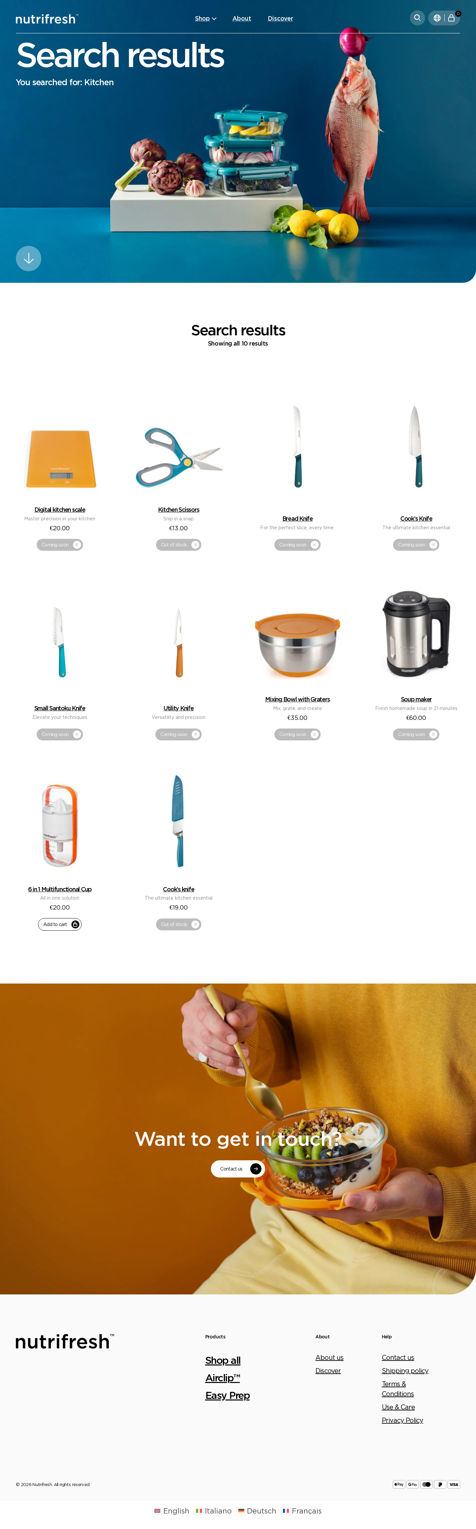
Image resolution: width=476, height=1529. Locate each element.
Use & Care (398, 1406)
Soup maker (416, 699)
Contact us (398, 1357)
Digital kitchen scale (59, 509)
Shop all (223, 1360)
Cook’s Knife (416, 518)
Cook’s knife (178, 889)
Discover (280, 18)
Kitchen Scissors (178, 509)
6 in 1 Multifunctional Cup (60, 889)
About (241, 18)
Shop (202, 18)
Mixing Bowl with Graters (297, 699)
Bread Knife (297, 518)
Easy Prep (227, 1395)
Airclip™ (222, 1377)
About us (329, 1357)
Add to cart (61, 924)
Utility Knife (179, 708)
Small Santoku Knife (59, 708)
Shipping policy (405, 1370)
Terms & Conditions (398, 1388)
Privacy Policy (402, 1420)
